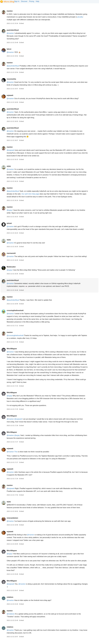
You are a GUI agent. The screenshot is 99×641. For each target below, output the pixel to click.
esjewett (10, 95)
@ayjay (9, 210)
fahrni (9, 49)
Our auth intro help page (30, 194)
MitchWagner (12, 349)
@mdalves (10, 614)
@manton (10, 33)
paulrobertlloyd (13, 30)
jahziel (9, 223)
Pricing (31, 1)
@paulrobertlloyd (13, 66)
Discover (24, 1)
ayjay (9, 166)
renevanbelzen (12, 518)
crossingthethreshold (15, 310)
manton (10, 11)
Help (37, 1)
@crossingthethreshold (15, 335)
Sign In (16, 1)
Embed (21, 23)
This (15, 452)
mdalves (10, 597)
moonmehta (11, 79)
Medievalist (11, 267)
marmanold (11, 253)
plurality (80, 17)
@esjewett (10, 150)
